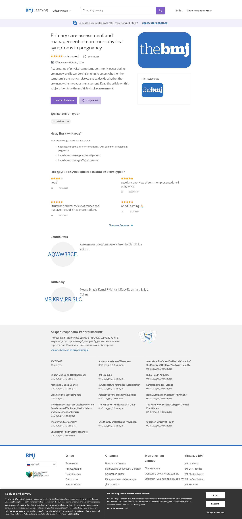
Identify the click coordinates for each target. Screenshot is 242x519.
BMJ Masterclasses (194, 474)
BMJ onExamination (194, 479)
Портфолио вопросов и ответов (123, 468)
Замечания (72, 463)
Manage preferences (215, 512)
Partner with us (73, 484)
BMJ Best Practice (193, 468)
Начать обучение (64, 100)
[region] (121, 504)
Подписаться (152, 468)
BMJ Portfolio (191, 484)
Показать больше (121, 225)
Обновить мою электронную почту (164, 479)
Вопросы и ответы (115, 463)
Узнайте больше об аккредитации (69, 350)
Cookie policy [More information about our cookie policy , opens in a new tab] (73, 514)
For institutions (73, 474)
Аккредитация (73, 468)
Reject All (215, 504)
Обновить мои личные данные (162, 473)
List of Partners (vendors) (117, 508)
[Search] (118, 10)
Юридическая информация (120, 479)
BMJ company (191, 463)
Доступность (112, 484)
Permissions (72, 479)
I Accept (215, 495)
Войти (178, 10)
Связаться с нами (115, 474)
